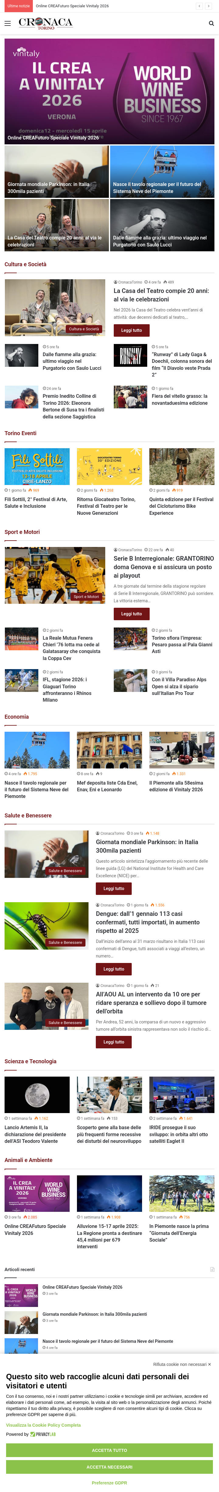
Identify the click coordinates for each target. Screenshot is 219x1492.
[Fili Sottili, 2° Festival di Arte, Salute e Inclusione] (37, 466)
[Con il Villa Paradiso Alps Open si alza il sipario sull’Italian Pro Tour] (130, 680)
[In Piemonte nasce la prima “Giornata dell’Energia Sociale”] (181, 1193)
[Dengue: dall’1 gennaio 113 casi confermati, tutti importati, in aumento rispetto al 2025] (47, 926)
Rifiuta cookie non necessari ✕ (182, 1364)
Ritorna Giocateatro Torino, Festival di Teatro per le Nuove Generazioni (106, 506)
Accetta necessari (110, 1467)
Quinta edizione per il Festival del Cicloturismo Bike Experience (181, 506)
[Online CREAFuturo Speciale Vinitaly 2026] (109, 91)
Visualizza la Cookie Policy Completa (43, 1425)
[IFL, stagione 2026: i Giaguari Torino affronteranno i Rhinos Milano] (21, 680)
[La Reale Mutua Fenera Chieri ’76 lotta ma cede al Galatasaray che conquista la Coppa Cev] (21, 638)
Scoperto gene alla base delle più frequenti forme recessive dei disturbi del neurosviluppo (109, 1134)
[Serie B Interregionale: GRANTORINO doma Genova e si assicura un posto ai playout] (55, 575)
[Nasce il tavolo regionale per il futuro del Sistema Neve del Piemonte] (162, 172)
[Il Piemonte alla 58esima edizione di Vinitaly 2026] (181, 750)
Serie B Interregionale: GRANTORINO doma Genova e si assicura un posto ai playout (164, 567)
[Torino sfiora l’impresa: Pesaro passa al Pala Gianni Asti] (130, 638)
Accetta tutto (109, 1450)
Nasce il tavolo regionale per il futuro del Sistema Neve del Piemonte (36, 789)
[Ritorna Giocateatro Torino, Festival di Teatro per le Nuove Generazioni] (109, 466)
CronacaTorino (130, 282)
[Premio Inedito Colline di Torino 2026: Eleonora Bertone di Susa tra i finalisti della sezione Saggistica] (21, 397)
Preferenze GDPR (109, 1482)
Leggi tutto (131, 330)
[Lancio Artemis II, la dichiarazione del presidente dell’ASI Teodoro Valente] (37, 1095)
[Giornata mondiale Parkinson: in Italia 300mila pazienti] (57, 172)
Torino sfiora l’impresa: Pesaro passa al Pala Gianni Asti (182, 645)
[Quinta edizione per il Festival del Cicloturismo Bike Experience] (181, 466)
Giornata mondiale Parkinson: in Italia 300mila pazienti (95, 1314)
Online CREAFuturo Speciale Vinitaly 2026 (72, 6)
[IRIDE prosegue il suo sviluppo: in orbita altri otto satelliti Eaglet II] (181, 1095)
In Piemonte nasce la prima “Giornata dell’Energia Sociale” (179, 1233)
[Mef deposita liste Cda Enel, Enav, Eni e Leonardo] (109, 750)
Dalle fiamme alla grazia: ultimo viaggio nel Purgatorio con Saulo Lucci (72, 361)
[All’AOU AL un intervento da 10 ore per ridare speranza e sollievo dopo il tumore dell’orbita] (47, 1006)
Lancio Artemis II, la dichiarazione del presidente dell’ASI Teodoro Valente (35, 1134)
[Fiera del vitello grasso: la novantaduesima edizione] (130, 397)
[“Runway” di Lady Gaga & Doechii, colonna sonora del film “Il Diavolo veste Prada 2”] (130, 355)
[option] (109, 145)
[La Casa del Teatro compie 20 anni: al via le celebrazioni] (57, 225)
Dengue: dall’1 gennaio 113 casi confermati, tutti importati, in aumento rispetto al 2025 (148, 922)
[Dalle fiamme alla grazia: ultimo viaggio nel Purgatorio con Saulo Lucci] (162, 225)
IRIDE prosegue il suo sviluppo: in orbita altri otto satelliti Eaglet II (178, 1134)
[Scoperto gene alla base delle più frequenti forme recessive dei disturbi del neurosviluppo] (109, 1095)
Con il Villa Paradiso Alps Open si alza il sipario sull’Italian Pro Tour (179, 686)
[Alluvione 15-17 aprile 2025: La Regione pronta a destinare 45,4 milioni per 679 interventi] (109, 1193)
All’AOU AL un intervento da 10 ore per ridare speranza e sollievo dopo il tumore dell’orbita (151, 1003)
